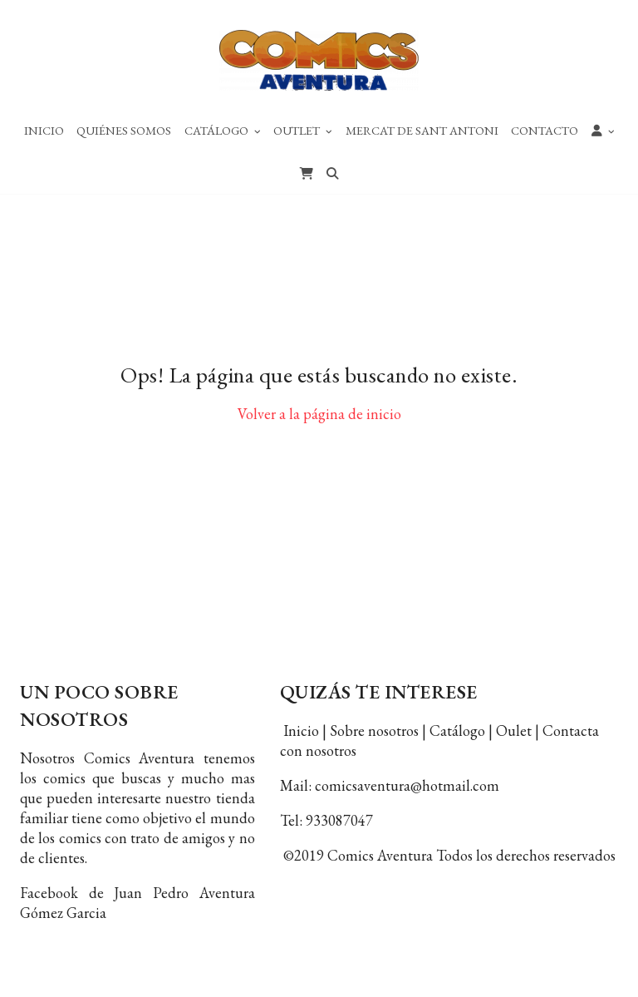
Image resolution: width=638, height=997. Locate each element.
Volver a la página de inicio (319, 424)
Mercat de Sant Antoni (422, 130)
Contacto (544, 130)
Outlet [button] (302, 130)
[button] (603, 129)
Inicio (44, 130)
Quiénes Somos (123, 130)
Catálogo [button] (222, 130)
